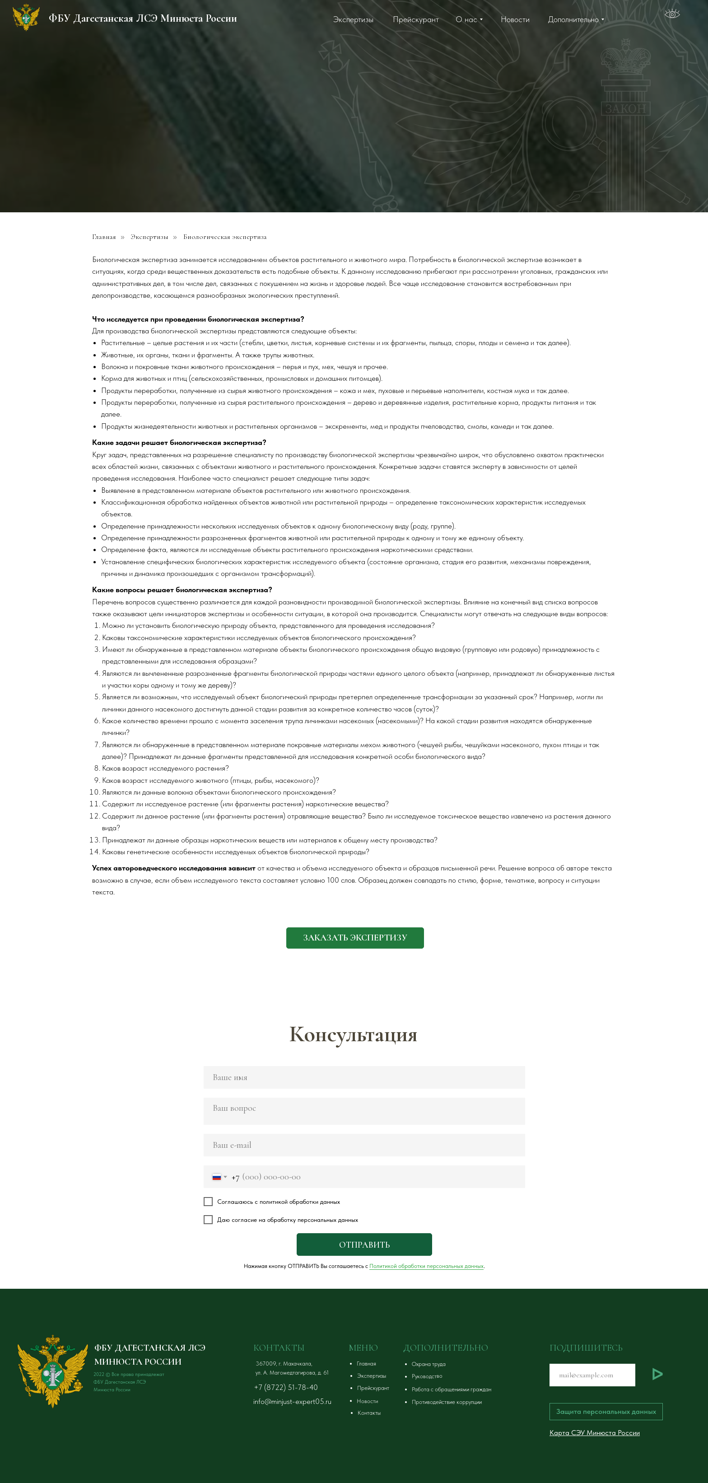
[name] (364, 1077)
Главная (104, 237)
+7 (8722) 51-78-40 (286, 1387)
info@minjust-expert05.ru (292, 1401)
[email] (364, 1145)
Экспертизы (149, 237)
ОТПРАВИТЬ (364, 1245)
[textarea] (364, 1111)
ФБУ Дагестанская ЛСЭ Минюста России (143, 18)
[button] (355, 938)
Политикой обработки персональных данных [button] (426, 1266)
